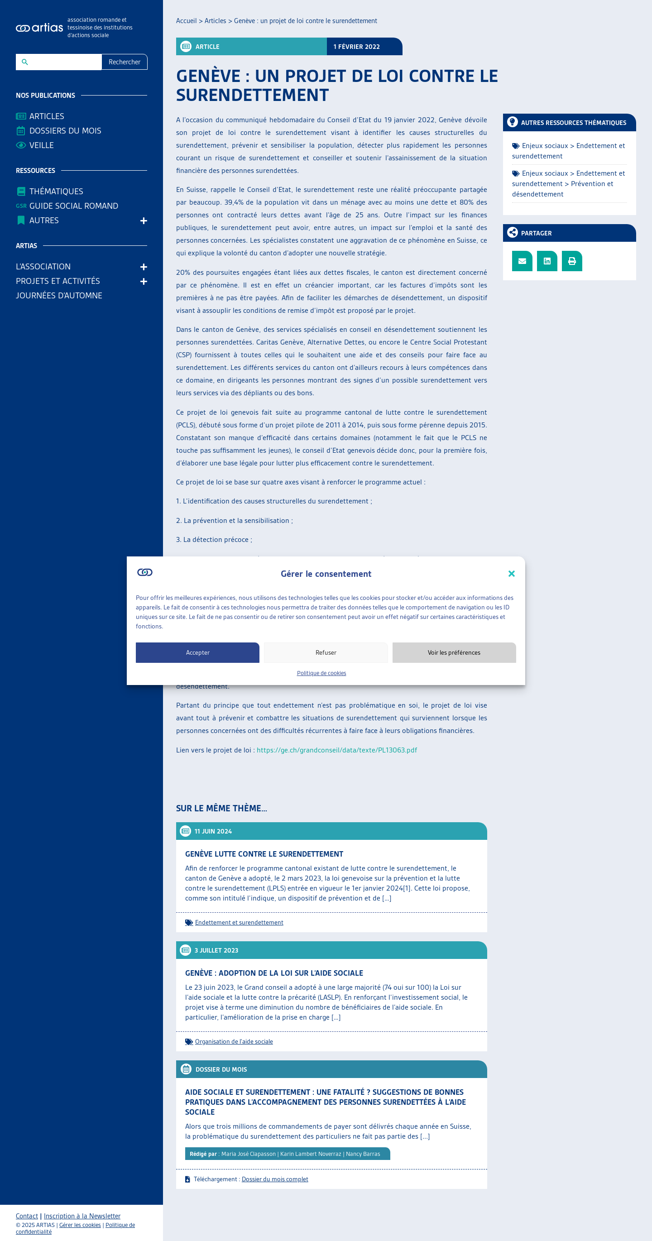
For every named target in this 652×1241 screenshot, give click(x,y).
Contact (27, 1216)
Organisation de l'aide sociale (234, 1041)
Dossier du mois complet (275, 1179)
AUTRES (46, 220)
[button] (511, 573)
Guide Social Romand (73, 206)
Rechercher (124, 62)
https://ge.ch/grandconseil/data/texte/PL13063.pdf (337, 750)
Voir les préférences (454, 652)
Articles (46, 116)
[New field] (64, 62)
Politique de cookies (321, 673)
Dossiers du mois (65, 130)
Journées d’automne (59, 295)
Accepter (198, 652)
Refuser (326, 652)
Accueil (186, 21)
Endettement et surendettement (239, 922)
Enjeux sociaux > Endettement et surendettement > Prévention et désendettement (568, 183)
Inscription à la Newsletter (82, 1216)
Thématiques (56, 191)
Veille (41, 145)
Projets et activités (60, 281)
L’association (45, 266)
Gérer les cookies (80, 1225)
